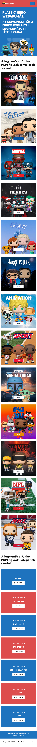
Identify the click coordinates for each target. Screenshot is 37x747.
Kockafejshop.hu (18, 735)
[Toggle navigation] (32, 3)
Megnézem (18, 583)
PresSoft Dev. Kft (19, 743)
